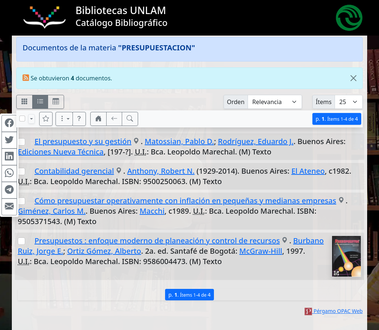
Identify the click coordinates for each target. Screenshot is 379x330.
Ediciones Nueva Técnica (61, 152)
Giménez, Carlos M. (51, 211)
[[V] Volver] (114, 119)
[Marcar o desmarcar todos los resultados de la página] (22, 118)
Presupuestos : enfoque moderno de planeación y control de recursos (157, 241)
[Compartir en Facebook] (9, 123)
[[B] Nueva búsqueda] (130, 119)
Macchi (152, 211)
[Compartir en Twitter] (9, 140)
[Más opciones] (64, 119)
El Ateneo (308, 171)
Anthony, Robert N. (161, 171)
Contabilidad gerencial (74, 171)
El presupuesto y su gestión (82, 141)
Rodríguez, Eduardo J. (256, 141)
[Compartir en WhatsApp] (9, 173)
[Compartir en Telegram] (9, 190)
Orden (236, 102)
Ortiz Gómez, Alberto (104, 251)
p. (337, 119)
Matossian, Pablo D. (179, 141)
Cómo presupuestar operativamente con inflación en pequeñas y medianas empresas (185, 201)
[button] (79, 119)
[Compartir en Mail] (9, 206)
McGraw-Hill (260, 251)
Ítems (324, 102)
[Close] (353, 78)
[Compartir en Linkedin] (9, 156)
